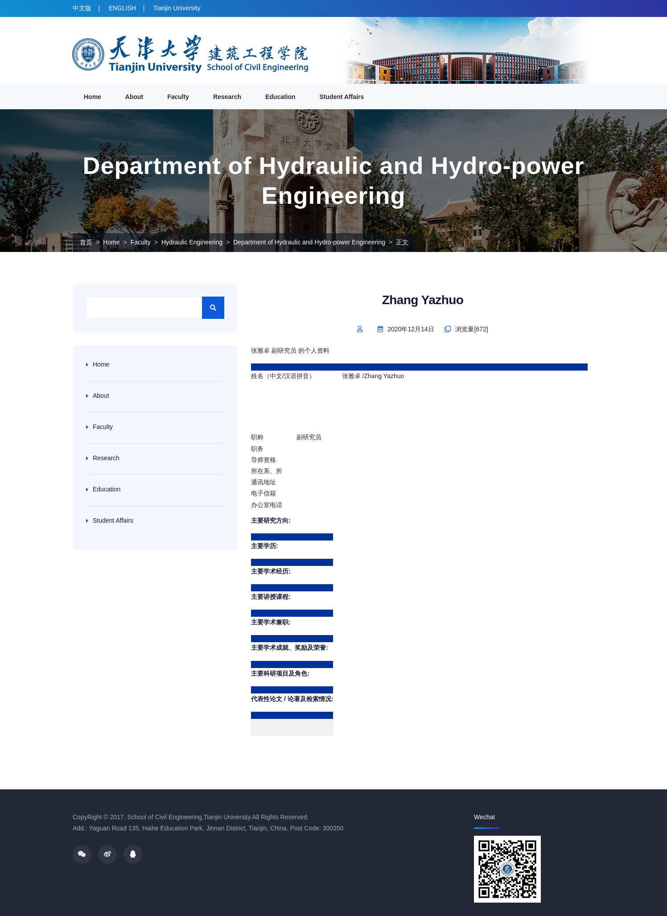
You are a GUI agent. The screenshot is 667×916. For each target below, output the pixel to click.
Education (280, 96)
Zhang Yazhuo (423, 300)
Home (92, 96)
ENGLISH (122, 8)
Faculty (178, 96)
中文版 (82, 8)
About (134, 96)
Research (227, 96)
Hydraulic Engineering (191, 242)
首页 (86, 242)
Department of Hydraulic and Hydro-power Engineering (309, 242)
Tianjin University (177, 8)
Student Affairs (342, 96)
